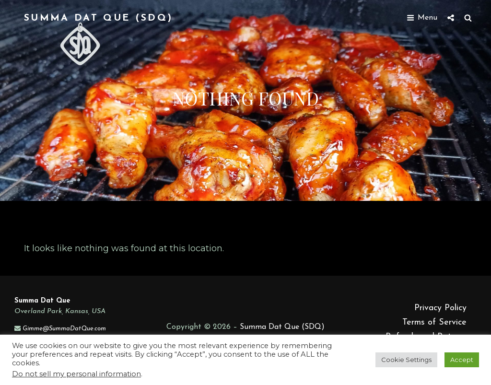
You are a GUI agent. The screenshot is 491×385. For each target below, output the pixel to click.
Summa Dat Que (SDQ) (98, 18)
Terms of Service (434, 322)
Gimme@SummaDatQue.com (64, 329)
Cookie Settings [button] (406, 359)
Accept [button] (461, 359)
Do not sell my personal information (76, 374)
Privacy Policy (440, 308)
